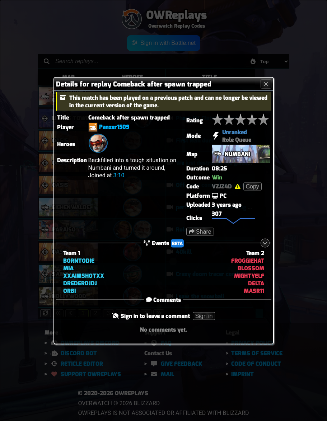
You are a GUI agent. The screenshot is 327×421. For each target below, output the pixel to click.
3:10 (119, 175)
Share (200, 231)
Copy (252, 186)
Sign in (204, 316)
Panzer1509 (114, 126)
